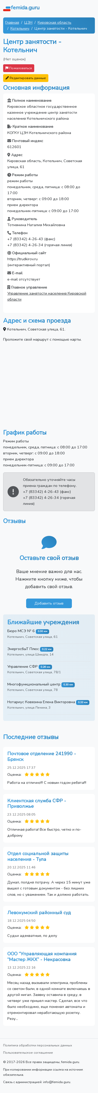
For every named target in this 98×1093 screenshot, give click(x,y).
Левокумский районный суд (39, 913)
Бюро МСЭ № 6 (21, 630)
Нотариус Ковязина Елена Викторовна (41, 701)
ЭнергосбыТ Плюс (23, 648)
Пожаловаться (18, 68)
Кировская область (54, 22)
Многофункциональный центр (33, 684)
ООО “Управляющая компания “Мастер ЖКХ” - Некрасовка (42, 957)
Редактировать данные (25, 78)
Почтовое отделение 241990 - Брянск (41, 756)
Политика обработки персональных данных (37, 1045)
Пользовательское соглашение (28, 1052)
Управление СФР (22, 666)
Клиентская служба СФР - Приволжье (36, 804)
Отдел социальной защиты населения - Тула (37, 856)
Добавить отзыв (49, 603)
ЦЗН (28, 22)
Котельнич (19, 28)
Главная (12, 22)
